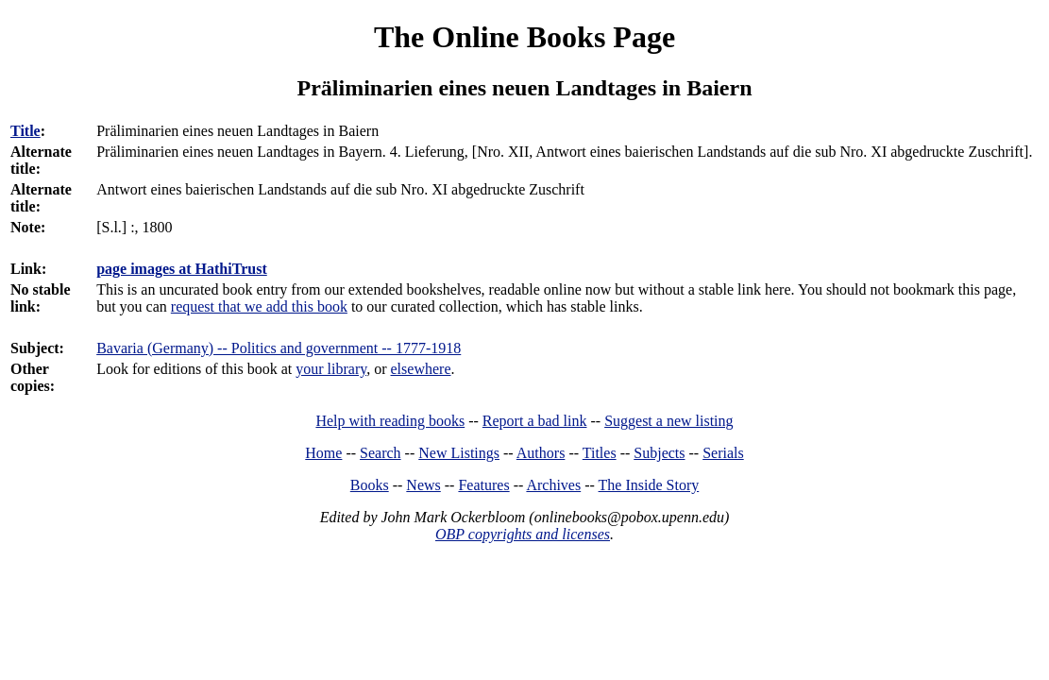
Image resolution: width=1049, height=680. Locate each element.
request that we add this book (259, 306)
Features (483, 485)
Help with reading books (390, 421)
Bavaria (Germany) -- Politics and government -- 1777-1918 (278, 348)
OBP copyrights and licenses (522, 534)
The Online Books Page (524, 37)
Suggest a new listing (668, 421)
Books (369, 485)
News (423, 485)
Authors (541, 453)
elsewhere (421, 369)
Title (25, 131)
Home (323, 453)
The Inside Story (649, 485)
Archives (553, 485)
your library (331, 369)
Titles (600, 453)
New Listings (458, 453)
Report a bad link (534, 421)
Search (380, 453)
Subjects (659, 453)
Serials (723, 453)
